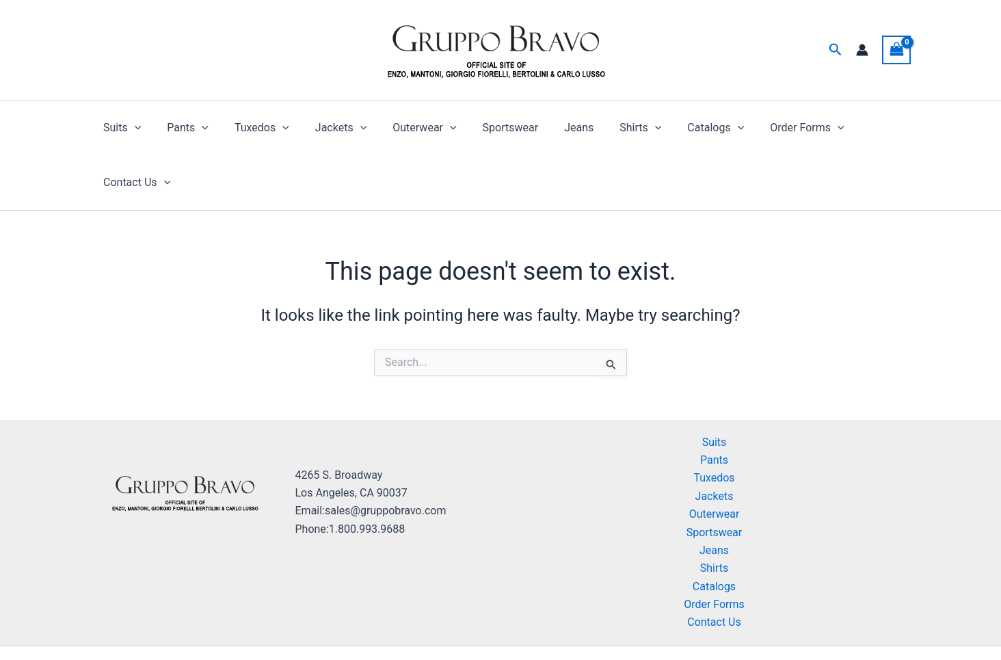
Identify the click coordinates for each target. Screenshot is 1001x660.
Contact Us (863, 128)
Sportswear (491, 127)
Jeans (555, 127)
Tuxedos (254, 128)
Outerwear (408, 128)
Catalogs (684, 128)
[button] (835, 50)
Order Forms (771, 128)
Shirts (612, 128)
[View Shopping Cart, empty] (896, 50)
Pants (184, 128)
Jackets (329, 128)
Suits (123, 128)
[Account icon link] (862, 50)
